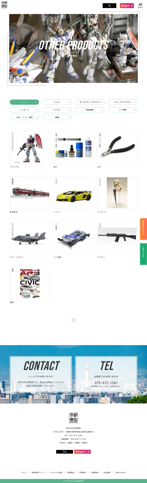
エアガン (57, 109)
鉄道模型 (90, 109)
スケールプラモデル (122, 102)
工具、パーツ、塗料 (24, 117)
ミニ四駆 (122, 109)
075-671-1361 (76, 435)
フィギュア (24, 109)
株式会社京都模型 (77, 481)
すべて (24, 102)
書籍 (57, 117)
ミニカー (57, 102)
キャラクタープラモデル (90, 102)
